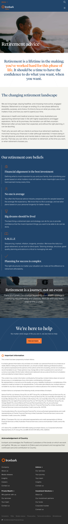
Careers (4, 482)
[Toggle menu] (64, 8)
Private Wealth (7, 491)
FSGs (12, 516)
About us (5, 471)
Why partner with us (9, 495)
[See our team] (34, 340)
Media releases (7, 475)
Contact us (6, 486)
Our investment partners (44, 498)
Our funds (39, 502)
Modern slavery (20, 516)
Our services (40, 471)
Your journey (40, 475)
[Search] (64, 2)
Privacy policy (31, 516)
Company (5, 467)
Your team (39, 478)
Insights (4, 478)
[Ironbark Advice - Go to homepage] (8, 7)
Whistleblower (57, 516)
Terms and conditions (44, 516)
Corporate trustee (42, 506)
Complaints (5, 516)
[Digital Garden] (2, 520)
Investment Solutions (43, 491)
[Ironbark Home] (12, 460)
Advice (38, 467)
